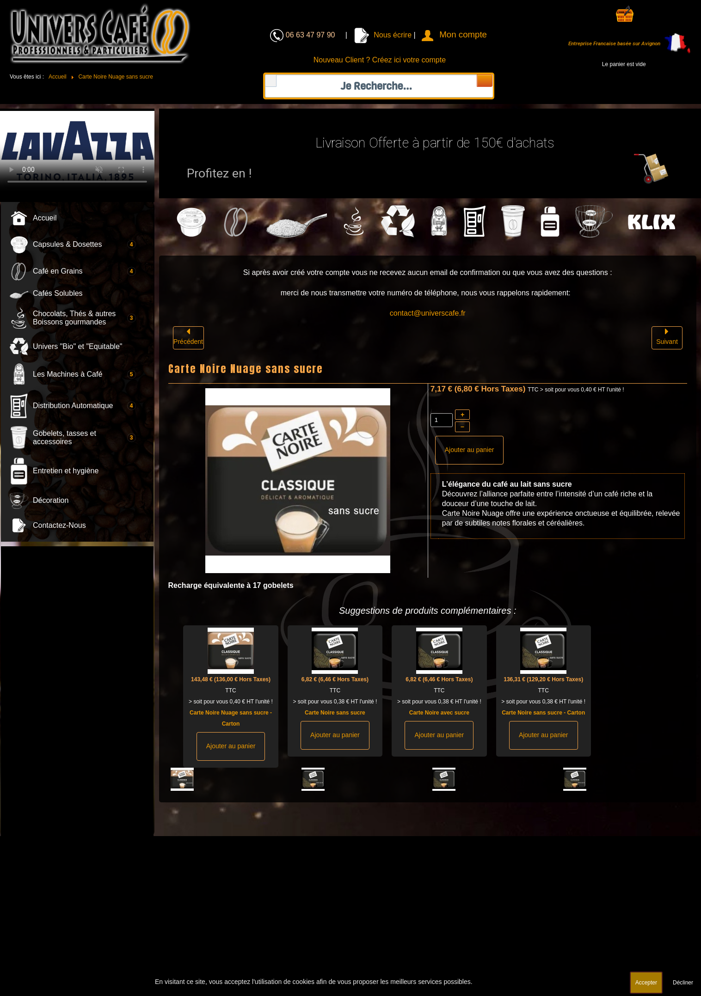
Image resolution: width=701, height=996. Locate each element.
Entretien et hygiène (65, 471)
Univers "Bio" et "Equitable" (77, 346)
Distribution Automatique (73, 405)
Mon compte (463, 34)
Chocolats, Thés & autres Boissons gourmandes (74, 318)
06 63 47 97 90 (311, 35)
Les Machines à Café (67, 374)
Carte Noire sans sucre (335, 712)
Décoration (50, 500)
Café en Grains (58, 271)
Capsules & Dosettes (67, 244)
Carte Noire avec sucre (439, 712)
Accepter (646, 982)
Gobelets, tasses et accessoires (64, 437)
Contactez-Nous (59, 525)
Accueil (45, 218)
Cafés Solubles (58, 293)
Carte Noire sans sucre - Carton (543, 712)
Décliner (683, 982)
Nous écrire (382, 35)
